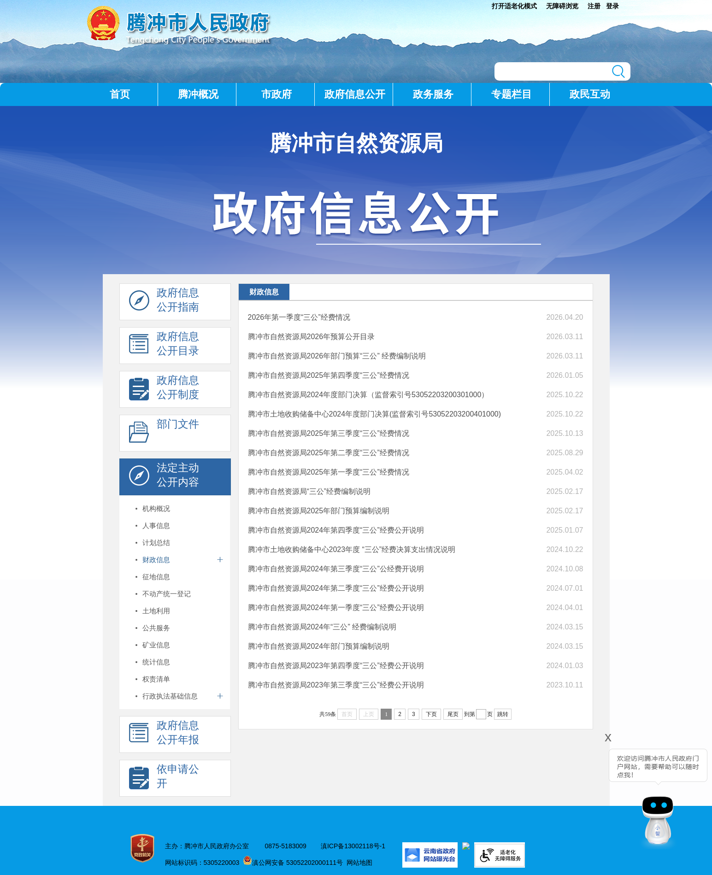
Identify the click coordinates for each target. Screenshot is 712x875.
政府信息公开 (354, 94)
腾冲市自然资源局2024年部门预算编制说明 (319, 646)
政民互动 (590, 94)
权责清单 (156, 679)
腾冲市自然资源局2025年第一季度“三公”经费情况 (328, 472)
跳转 (502, 714)
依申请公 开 (164, 778)
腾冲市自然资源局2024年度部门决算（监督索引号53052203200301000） (368, 395)
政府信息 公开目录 (164, 346)
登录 (612, 6)
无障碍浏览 (562, 6)
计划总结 (156, 542)
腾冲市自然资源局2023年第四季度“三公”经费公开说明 (336, 665)
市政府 (276, 94)
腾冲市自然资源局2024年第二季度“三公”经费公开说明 (336, 588)
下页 (431, 714)
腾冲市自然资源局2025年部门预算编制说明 (319, 511)
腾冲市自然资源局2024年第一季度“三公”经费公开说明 (336, 607)
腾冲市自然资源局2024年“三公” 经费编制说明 (322, 627)
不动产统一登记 (166, 594)
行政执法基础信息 (170, 696)
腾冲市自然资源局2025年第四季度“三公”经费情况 (328, 375)
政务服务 (433, 94)
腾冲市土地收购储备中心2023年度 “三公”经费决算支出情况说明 (352, 549)
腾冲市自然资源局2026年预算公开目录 (311, 337)
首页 (120, 94)
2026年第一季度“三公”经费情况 (299, 317)
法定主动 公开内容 (164, 477)
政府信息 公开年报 (164, 735)
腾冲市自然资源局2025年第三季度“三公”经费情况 (328, 433)
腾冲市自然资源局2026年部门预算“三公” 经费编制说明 (337, 356)
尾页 (453, 714)
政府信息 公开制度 (164, 389)
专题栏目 (511, 94)
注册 (594, 6)
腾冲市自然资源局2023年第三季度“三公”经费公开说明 (336, 685)
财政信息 (156, 560)
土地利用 (156, 611)
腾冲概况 (198, 94)
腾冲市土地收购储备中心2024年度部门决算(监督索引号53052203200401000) (374, 414)
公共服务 (156, 628)
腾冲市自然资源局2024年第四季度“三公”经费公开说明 (336, 530)
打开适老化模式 (514, 6)
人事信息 (156, 525)
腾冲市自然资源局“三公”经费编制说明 (309, 491)
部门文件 (164, 433)
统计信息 (156, 662)
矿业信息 (156, 645)
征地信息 (156, 577)
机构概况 (156, 508)
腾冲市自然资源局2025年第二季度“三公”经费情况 (328, 453)
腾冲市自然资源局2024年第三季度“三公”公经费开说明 (336, 569)
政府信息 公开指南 (164, 302)
